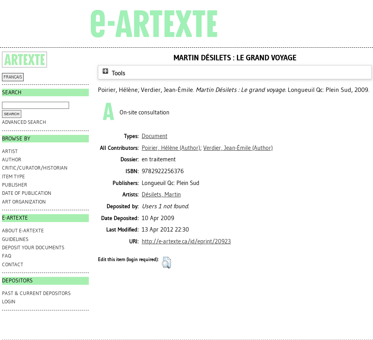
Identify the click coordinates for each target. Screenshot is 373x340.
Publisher (14, 185)
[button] (166, 263)
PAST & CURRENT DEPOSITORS (36, 293)
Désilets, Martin (161, 194)
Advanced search (24, 122)
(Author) (171, 147)
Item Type (13, 176)
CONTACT (12, 264)
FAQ (6, 256)
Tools (113, 73)
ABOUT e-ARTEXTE (23, 231)
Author (11, 160)
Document (154, 136)
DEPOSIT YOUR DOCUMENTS (33, 247)
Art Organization (24, 202)
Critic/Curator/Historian (34, 168)
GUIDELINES (15, 239)
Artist (10, 151)
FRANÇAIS (13, 77)
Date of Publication (26, 193)
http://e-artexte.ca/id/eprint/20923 (186, 241)
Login (8, 302)
